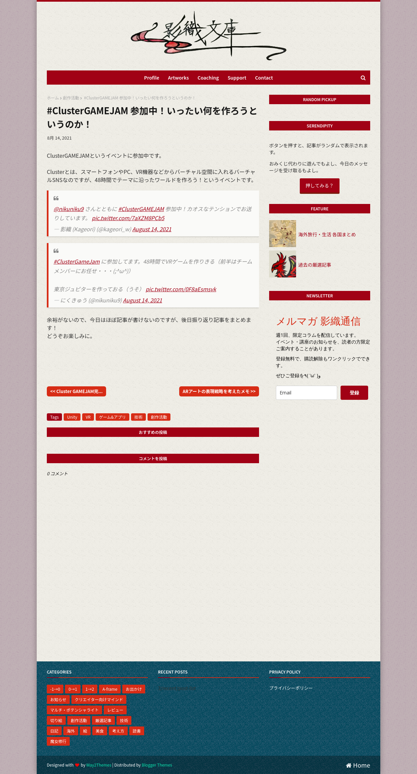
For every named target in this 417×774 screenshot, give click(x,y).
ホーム (53, 97)
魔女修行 (58, 741)
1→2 (90, 689)
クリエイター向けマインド (99, 699)
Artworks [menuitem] (178, 77)
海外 (71, 731)
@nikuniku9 (69, 209)
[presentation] (322, 418)
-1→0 (55, 689)
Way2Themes (98, 765)
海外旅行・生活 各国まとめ (327, 234)
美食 (100, 731)
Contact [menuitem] (264, 77)
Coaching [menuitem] (208, 77)
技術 (138, 417)
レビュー (115, 710)
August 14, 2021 (151, 229)
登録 (354, 392)
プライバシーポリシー (291, 688)
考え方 (118, 731)
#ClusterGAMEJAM (141, 209)
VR (88, 417)
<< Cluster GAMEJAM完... (76, 391)
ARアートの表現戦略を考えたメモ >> (219, 391)
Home (358, 765)
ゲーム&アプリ (112, 417)
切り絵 (56, 720)
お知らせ (58, 699)
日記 (54, 731)
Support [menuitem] (237, 77)
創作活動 (71, 97)
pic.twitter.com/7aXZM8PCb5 (128, 218)
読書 (137, 731)
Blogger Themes (157, 765)
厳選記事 (103, 720)
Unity (72, 417)
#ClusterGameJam (77, 261)
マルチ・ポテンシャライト (74, 710)
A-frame (109, 689)
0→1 (72, 689)
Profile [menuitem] (151, 77)
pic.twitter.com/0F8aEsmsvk (181, 289)
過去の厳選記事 (314, 264)
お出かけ (134, 689)
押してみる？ (320, 185)
